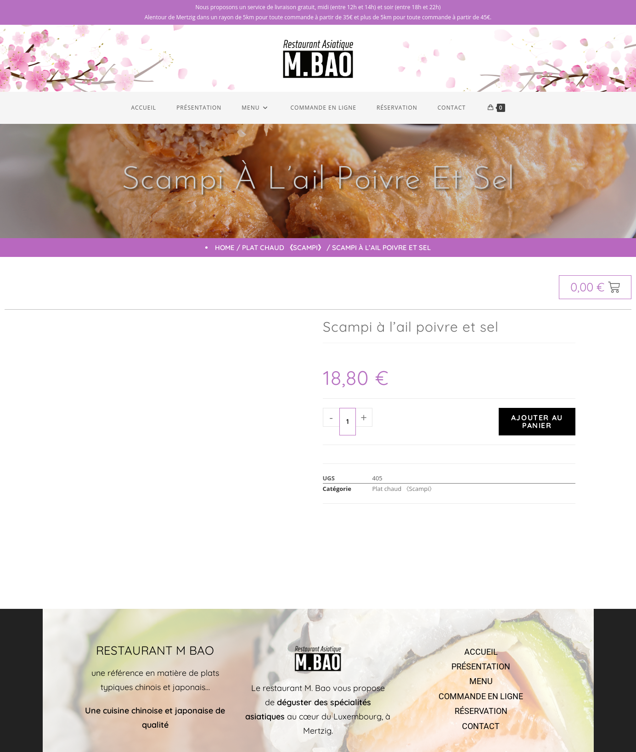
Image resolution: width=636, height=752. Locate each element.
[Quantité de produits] (347, 423)
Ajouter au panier (537, 423)
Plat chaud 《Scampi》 (283, 249)
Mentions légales (423, 726)
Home (225, 249)
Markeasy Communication (365, 726)
